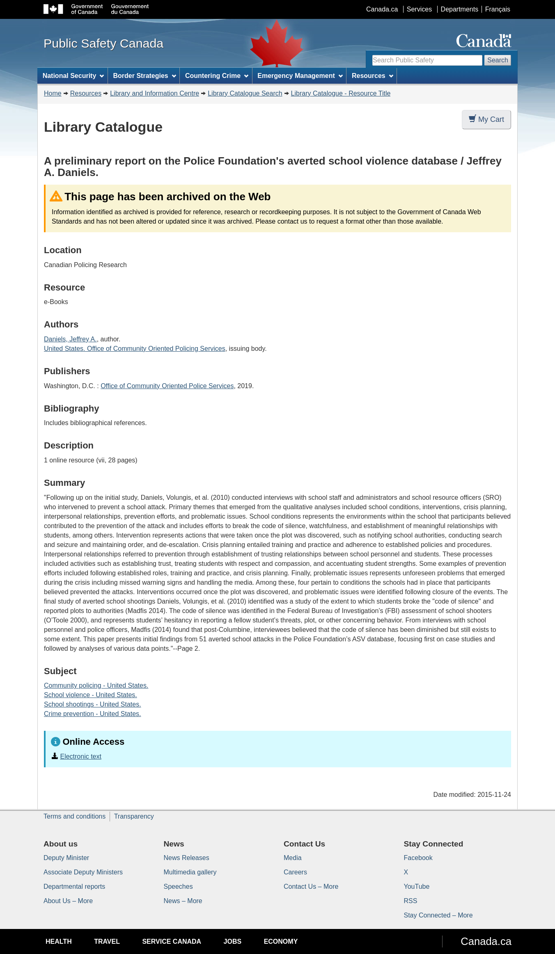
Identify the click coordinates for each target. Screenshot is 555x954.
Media (293, 857)
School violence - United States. (90, 694)
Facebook (418, 857)
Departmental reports (74, 886)
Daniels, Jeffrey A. (70, 339)
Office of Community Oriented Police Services (167, 385)
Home (53, 93)
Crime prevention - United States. (92, 713)
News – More (183, 900)
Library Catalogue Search (245, 93)
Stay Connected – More (438, 915)
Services (419, 9)
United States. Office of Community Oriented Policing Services (134, 348)
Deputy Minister (66, 857)
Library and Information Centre (154, 93)
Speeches (178, 886)
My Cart (486, 119)
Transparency (134, 816)
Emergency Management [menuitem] (299, 75)
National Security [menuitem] (73, 75)
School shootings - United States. (92, 704)
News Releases (186, 857)
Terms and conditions (74, 816)
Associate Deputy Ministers (83, 872)
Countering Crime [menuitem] (216, 75)
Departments (460, 9)
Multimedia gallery (190, 872)
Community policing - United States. (96, 685)
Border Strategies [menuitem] (144, 75)
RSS (410, 900)
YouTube (417, 886)
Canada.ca (382, 9)
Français (497, 9)
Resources (85, 93)
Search (497, 60)
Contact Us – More (311, 886)
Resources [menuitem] (372, 75)
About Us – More (68, 900)
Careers (295, 872)
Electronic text (80, 756)
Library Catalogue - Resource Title (341, 93)
